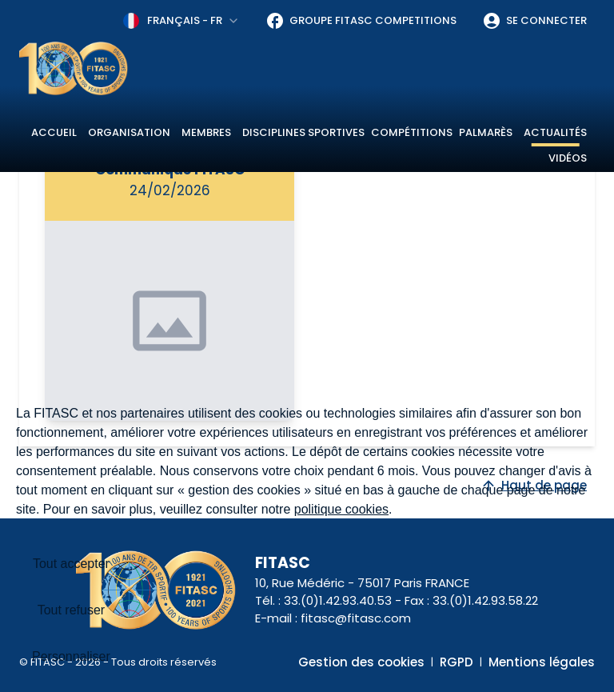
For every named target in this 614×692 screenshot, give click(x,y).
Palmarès (485, 132)
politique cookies (341, 509)
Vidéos (567, 158)
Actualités (555, 132)
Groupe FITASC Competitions (361, 20)
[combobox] (181, 21)
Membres (206, 132)
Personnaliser (71, 656)
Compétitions (412, 132)
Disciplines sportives (303, 132)
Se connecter (534, 20)
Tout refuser (71, 610)
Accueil (54, 132)
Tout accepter (71, 563)
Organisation (129, 132)
